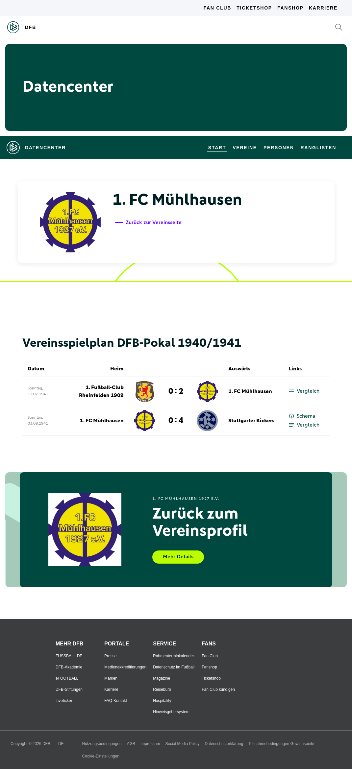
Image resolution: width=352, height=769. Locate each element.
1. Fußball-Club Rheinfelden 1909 (101, 391)
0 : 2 (175, 391)
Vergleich (304, 391)
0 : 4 (175, 421)
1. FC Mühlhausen (250, 391)
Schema (302, 416)
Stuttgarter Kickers (251, 420)
